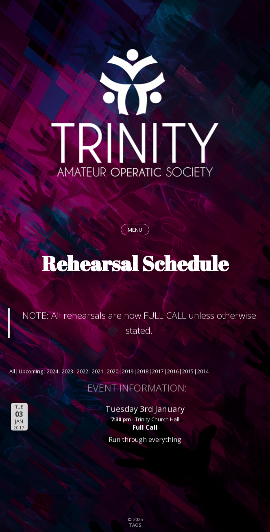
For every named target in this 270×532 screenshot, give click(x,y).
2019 (127, 372)
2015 (188, 372)
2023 (67, 372)
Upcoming (31, 372)
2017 (157, 372)
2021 (97, 372)
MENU (135, 229)
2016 (173, 372)
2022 (82, 372)
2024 (52, 372)
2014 (203, 372)
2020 (112, 372)
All (12, 372)
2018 (142, 372)
